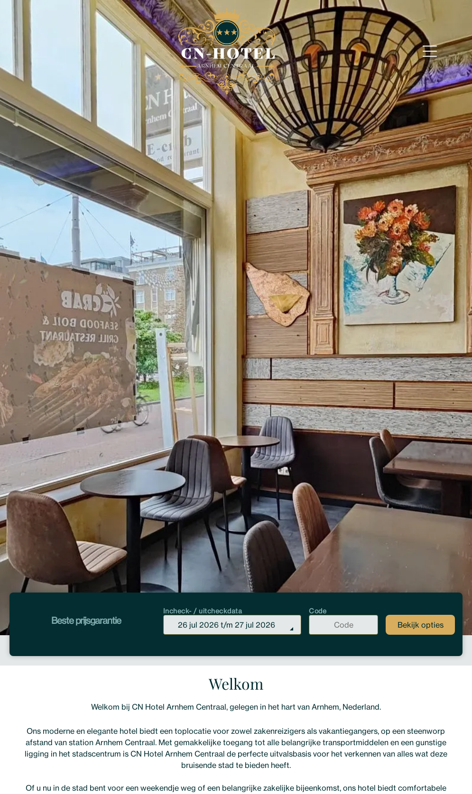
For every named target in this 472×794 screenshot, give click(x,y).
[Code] (343, 625)
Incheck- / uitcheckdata (202, 611)
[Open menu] (430, 51)
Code (317, 611)
